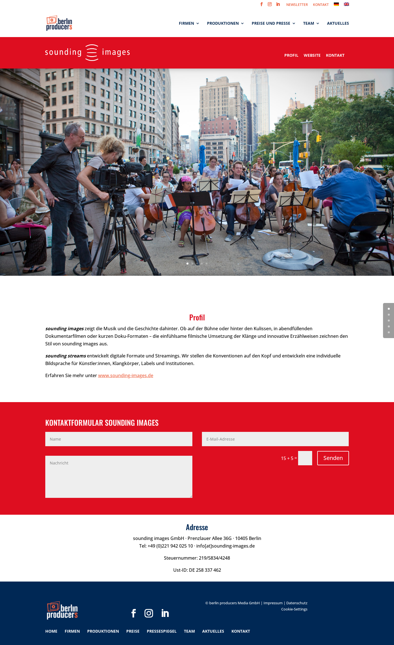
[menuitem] (336, 6)
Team (308, 23)
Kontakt (335, 55)
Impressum (273, 602)
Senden (333, 458)
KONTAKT (321, 5)
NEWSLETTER (297, 5)
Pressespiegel (162, 631)
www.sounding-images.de (125, 375)
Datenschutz (296, 602)
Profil (292, 55)
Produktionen (223, 23)
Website (312, 55)
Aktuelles (338, 23)
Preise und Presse (271, 23)
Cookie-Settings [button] (294, 609)
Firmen (186, 23)
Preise (132, 631)
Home (51, 631)
